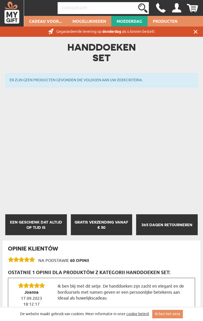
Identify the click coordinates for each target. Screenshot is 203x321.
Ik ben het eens (167, 314)
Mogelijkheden (89, 21)
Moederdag (129, 21)
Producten (165, 21)
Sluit (195, 31)
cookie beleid (137, 314)
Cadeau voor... (45, 21)
